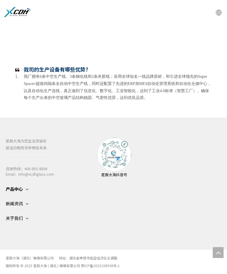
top (218, 252)
